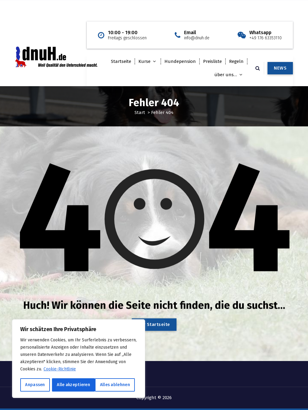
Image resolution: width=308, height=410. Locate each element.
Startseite (121, 61)
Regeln (236, 61)
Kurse (144, 61)
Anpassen (34, 384)
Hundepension (180, 61)
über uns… (225, 74)
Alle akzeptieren (115, 384)
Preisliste (212, 61)
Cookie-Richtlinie (60, 369)
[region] (78, 359)
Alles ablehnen (72, 384)
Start (140, 112)
